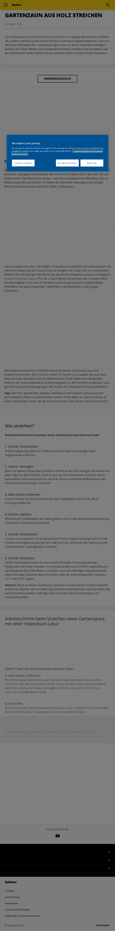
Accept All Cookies (67, 163)
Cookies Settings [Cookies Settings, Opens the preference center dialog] (23, 163)
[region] (57, 153)
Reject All (92, 163)
